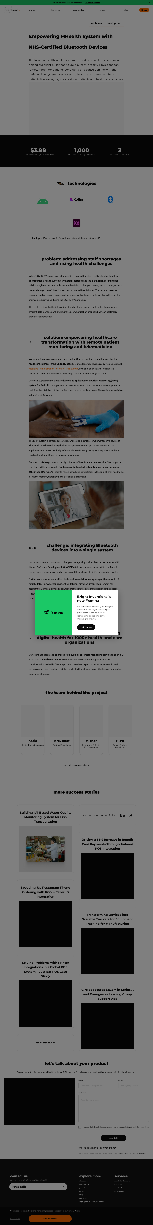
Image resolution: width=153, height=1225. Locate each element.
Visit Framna (86, 627)
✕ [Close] (115, 593)
